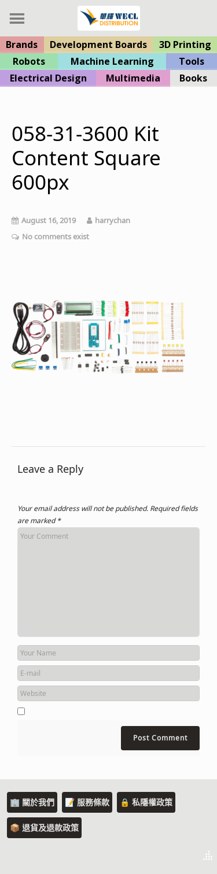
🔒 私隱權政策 (146, 802)
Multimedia (133, 78)
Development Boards (98, 44)
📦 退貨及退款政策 (44, 827)
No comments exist (55, 236)
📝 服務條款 (87, 802)
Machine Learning (112, 61)
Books (193, 78)
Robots (29, 61)
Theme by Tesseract (151, 856)
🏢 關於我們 (32, 802)
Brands (22, 44)
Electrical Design (48, 78)
